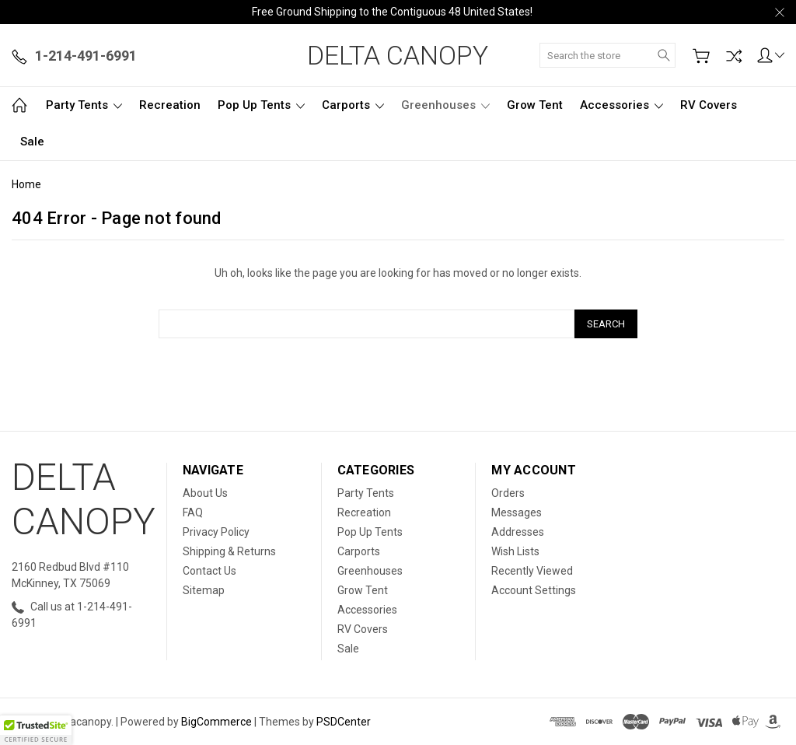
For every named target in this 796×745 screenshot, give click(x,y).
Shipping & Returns (229, 551)
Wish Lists (515, 551)
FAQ (193, 512)
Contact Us (209, 571)
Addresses (517, 532)
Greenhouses (445, 105)
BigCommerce (216, 721)
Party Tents (84, 105)
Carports (353, 105)
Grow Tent (535, 105)
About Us (205, 493)
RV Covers (708, 105)
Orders (508, 493)
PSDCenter (343, 721)
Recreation (170, 105)
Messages (516, 512)
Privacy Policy (216, 532)
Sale (32, 142)
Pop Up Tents (261, 105)
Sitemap (204, 590)
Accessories (621, 105)
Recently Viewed (532, 571)
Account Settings (533, 590)
